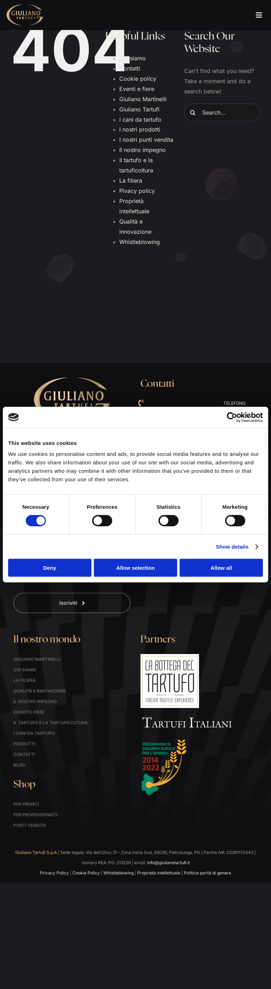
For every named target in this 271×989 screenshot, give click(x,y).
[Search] (193, 112)
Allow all (221, 568)
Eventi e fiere (136, 88)
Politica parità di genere (207, 872)
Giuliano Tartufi (139, 109)
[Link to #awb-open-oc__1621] (259, 15)
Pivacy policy (137, 190)
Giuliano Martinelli (143, 99)
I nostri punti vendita (146, 139)
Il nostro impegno (142, 149)
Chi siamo (132, 58)
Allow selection (135, 568)
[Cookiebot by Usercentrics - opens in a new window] (232, 417)
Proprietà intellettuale (158, 872)
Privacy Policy (54, 872)
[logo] (25, 6)
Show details (232, 546)
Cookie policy (137, 78)
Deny (49, 568)
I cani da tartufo (140, 119)
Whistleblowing (139, 241)
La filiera (130, 180)
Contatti (129, 68)
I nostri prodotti (139, 129)
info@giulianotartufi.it (168, 862)
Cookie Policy (86, 872)
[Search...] (222, 112)
